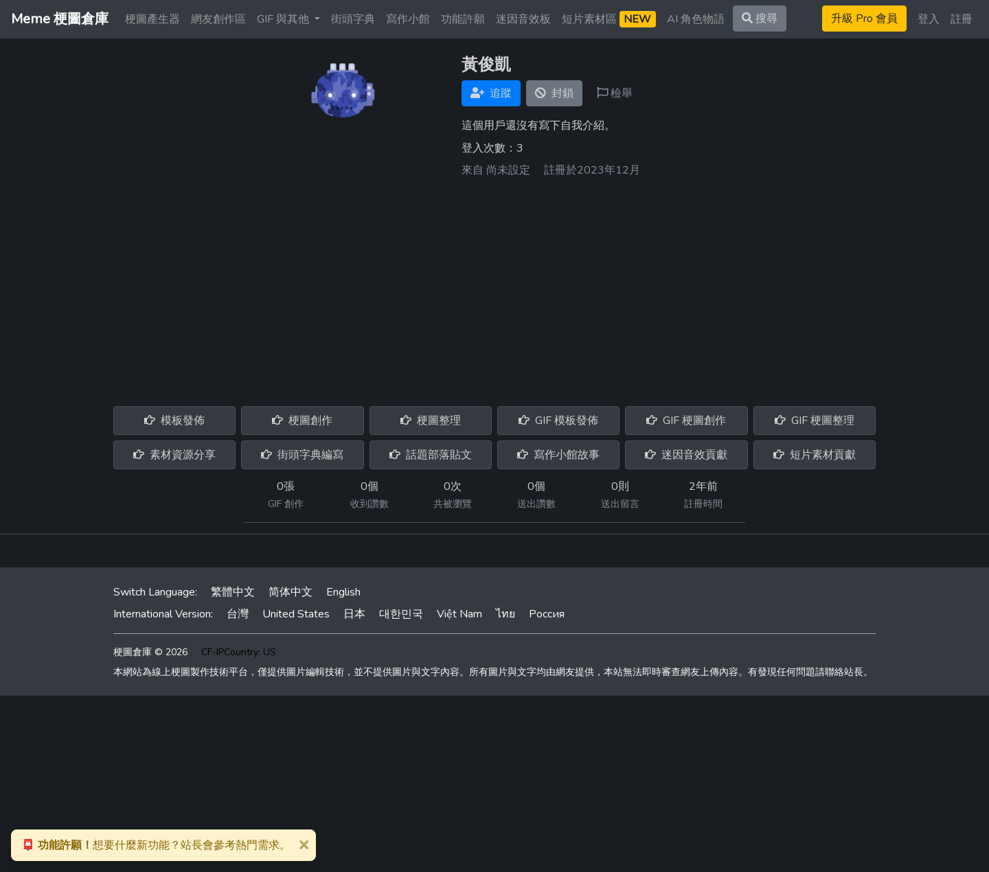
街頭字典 (353, 19)
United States (296, 614)
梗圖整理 (430, 420)
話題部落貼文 (430, 454)
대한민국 (401, 614)
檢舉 (615, 93)
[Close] (303, 844)
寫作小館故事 (558, 454)
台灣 (238, 614)
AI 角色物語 (696, 19)
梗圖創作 (302, 420)
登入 (929, 19)
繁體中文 (233, 592)
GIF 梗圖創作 (686, 420)
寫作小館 (408, 19)
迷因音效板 (523, 19)
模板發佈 (174, 420)
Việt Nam (459, 614)
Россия (547, 614)
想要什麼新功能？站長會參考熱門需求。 (156, 845)
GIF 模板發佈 (558, 420)
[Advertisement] (494, 287)
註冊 (962, 19)
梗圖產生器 (152, 19)
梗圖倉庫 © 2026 (150, 652)
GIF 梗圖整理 (814, 420)
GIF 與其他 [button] (284, 19)
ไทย (505, 614)
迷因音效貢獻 (686, 454)
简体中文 (290, 592)
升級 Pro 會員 (864, 18)
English (343, 592)
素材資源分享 (174, 454)
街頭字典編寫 (302, 454)
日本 (354, 614)
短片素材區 (609, 19)
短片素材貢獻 (814, 454)
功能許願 (463, 19)
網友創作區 (218, 19)
